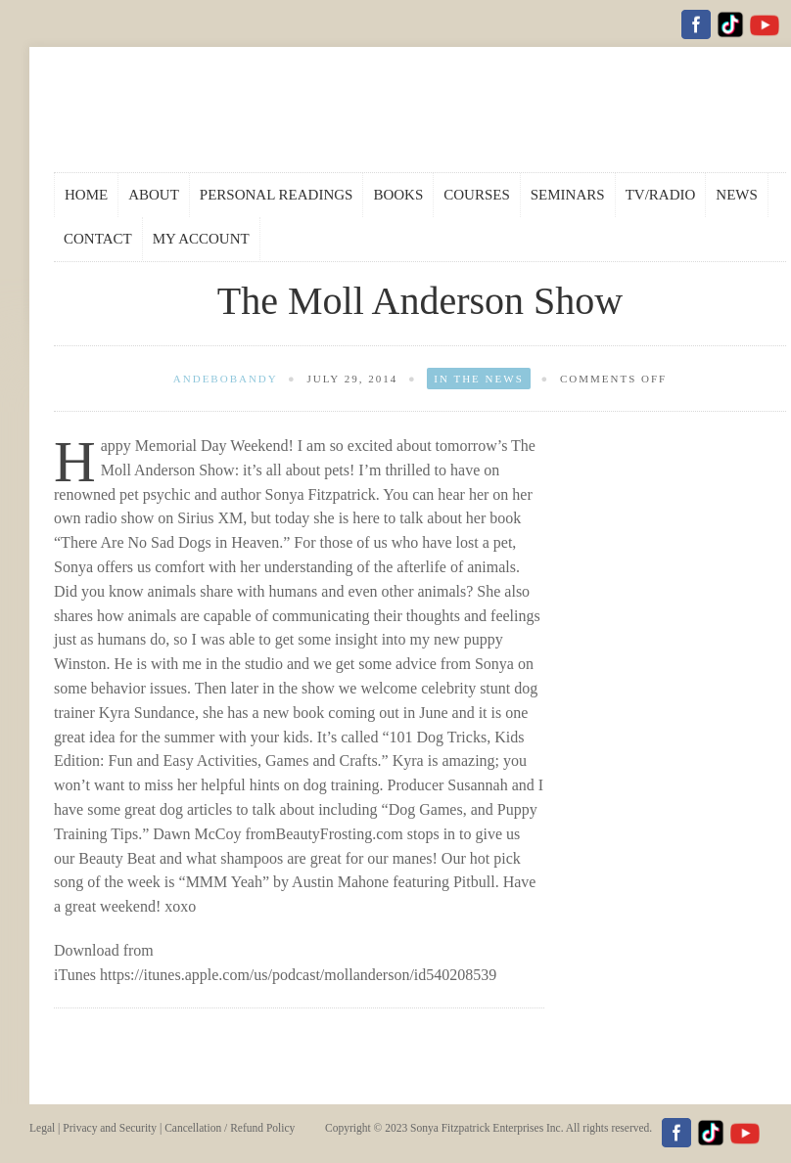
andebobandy (225, 378)
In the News (478, 378)
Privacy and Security (110, 1128)
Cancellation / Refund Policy (229, 1128)
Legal (42, 1128)
